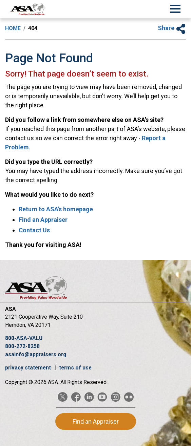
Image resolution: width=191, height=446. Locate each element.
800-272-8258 (22, 346)
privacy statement (28, 367)
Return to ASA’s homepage (56, 209)
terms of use (75, 367)
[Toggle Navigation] (175, 8)
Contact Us (34, 230)
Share (172, 27)
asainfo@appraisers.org (35, 354)
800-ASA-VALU (23, 338)
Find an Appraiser (43, 219)
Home (13, 28)
